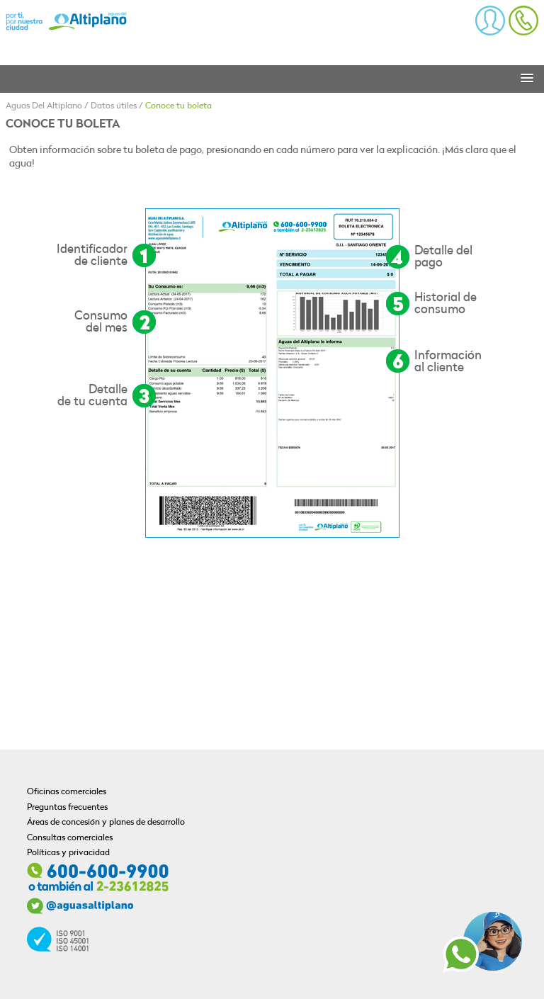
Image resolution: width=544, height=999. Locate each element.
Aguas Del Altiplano (44, 106)
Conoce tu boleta (178, 106)
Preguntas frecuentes (67, 807)
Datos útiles (114, 106)
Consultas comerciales (70, 838)
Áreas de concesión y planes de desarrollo (106, 822)
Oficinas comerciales (66, 792)
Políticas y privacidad (68, 853)
